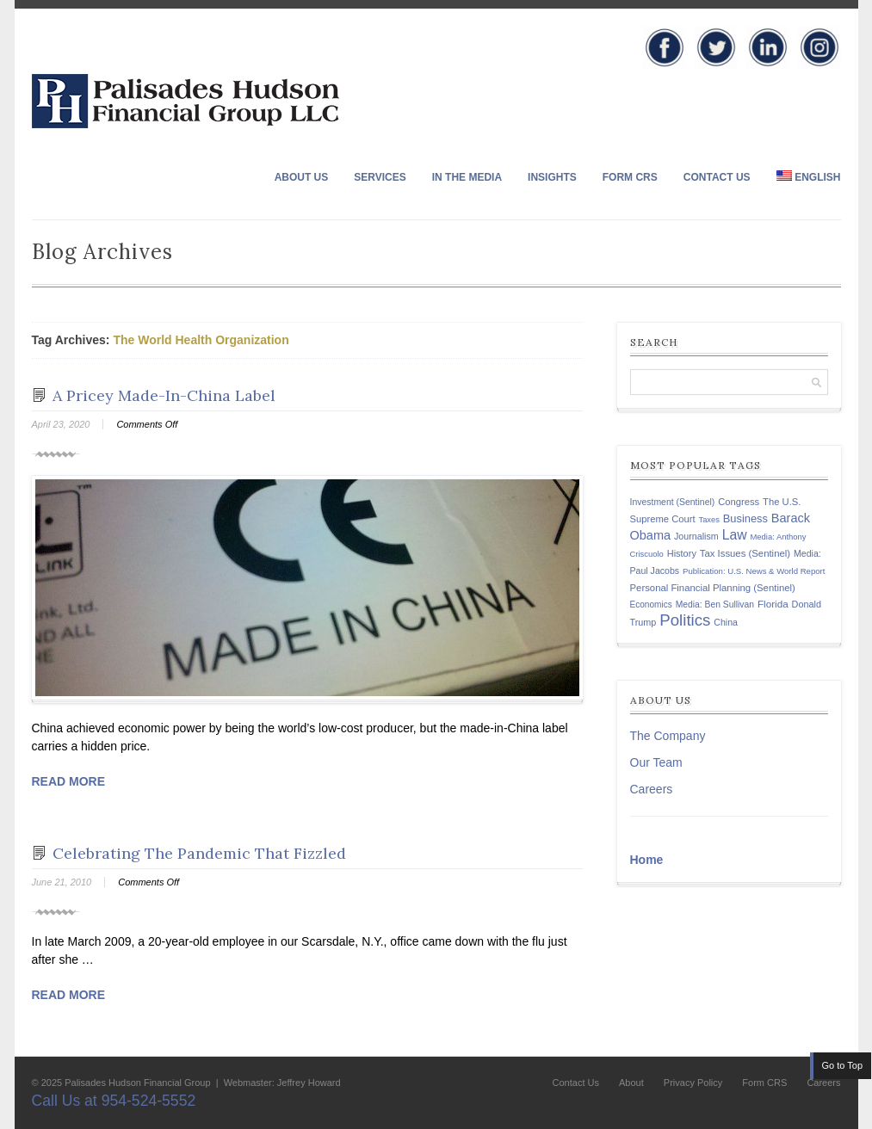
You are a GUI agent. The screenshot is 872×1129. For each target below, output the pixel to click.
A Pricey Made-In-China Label (164, 395)
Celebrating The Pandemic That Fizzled (199, 853)
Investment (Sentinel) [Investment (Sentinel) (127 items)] (672, 502)
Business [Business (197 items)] (745, 518)
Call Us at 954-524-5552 (114, 1100)
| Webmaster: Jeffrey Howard (277, 1082)
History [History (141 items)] (681, 553)
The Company (668, 736)
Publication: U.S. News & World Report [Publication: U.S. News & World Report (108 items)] (754, 571)
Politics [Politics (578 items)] (684, 620)
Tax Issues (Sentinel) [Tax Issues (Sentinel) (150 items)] (745, 553)
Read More (69, 781)
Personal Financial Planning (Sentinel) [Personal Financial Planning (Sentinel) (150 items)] (712, 588)
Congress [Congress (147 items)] (738, 502)
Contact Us (717, 177)
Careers (651, 789)
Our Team (656, 762)
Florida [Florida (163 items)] (773, 603)
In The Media (467, 177)
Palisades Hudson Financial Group (137, 1082)
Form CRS (630, 177)
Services (379, 177)
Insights (552, 177)
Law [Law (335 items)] (734, 534)
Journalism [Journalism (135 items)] (696, 536)
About (631, 1082)
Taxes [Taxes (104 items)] (708, 519)
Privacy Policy (693, 1082)
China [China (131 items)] (726, 622)
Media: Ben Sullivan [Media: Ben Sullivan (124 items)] (715, 604)
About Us (302, 177)
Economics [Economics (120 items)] (651, 604)
